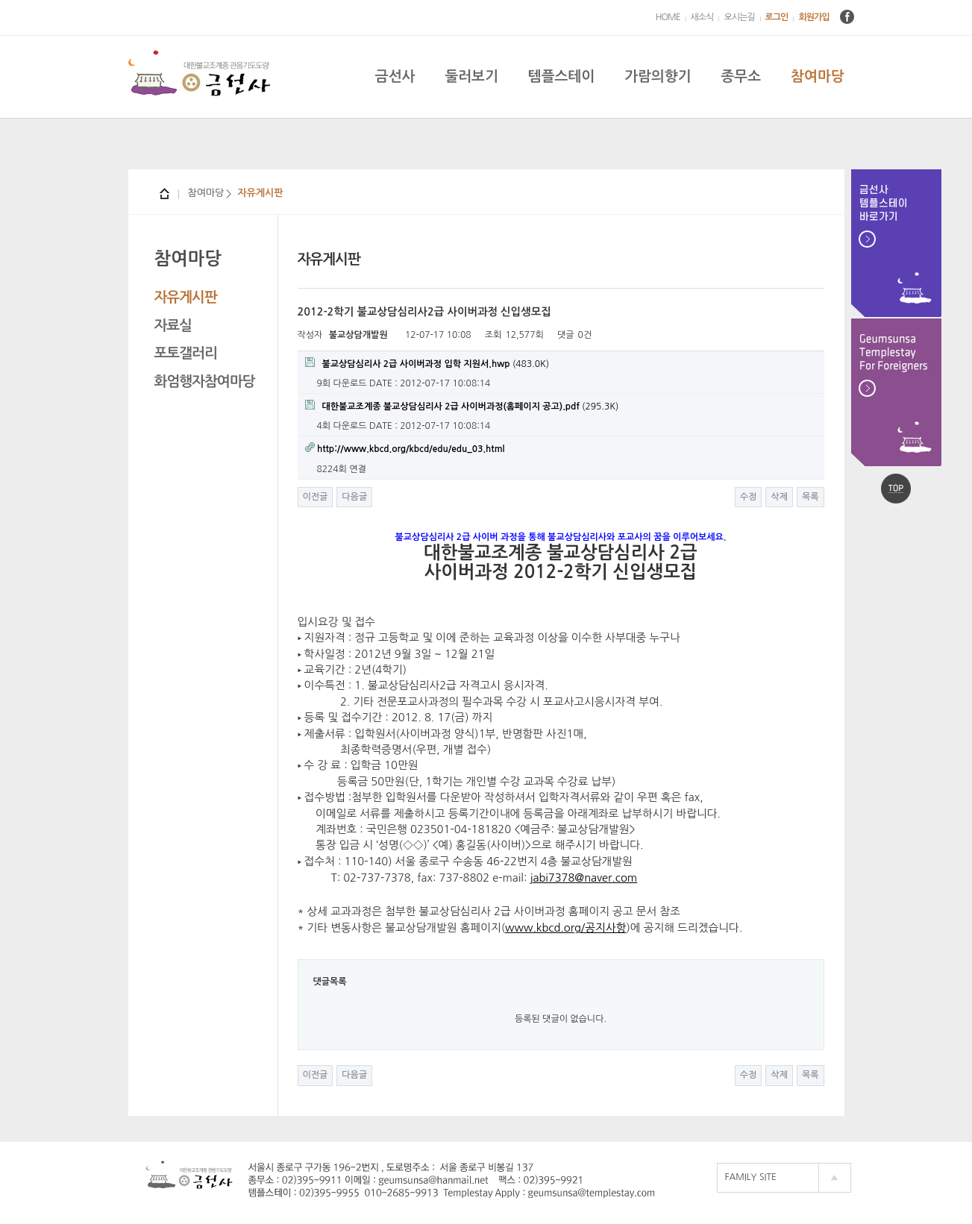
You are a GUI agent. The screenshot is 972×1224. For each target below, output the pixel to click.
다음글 (354, 496)
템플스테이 (561, 76)
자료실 (173, 325)
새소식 (702, 17)
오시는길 (739, 17)
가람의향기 (657, 76)
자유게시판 (185, 297)
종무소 (741, 76)
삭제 (779, 496)
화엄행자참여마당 (204, 381)
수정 (748, 496)
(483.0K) (427, 362)
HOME (668, 17)
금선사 (395, 76)
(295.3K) (462, 405)
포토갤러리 (185, 353)
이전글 (315, 496)
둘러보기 (471, 76)
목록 (810, 496)
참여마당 (817, 76)
